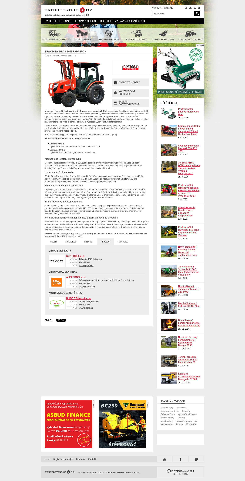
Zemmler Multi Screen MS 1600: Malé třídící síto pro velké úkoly (188, 270)
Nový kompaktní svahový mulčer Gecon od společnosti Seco (187, 250)
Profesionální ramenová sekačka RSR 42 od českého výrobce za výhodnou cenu (189, 190)
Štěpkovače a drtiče (170, 410)
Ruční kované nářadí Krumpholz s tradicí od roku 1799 (189, 322)
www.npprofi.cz (86, 265)
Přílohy (88, 241)
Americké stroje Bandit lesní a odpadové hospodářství (186, 211)
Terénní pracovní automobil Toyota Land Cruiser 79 (187, 359)
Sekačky (186, 410)
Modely (53, 241)
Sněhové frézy (167, 417)
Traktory (181, 417)
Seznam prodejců (85, 20)
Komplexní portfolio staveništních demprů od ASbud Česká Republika (189, 130)
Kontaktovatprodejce (124, 93)
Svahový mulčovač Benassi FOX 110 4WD (188, 148)
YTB (165, 459)
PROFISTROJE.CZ (68, 10)
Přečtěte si (105, 20)
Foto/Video (70, 241)
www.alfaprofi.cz (87, 286)
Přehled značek (63, 20)
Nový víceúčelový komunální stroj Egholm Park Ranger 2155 (188, 341)
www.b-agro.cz (86, 307)
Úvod (48, 20)
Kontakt (92, 459)
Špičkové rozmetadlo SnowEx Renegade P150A (189, 376)
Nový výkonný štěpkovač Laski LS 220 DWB (188, 289)
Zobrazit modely (127, 82)
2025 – (180, 472)
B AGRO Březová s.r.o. (78, 298)
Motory (179, 424)
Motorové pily (167, 407)
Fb (181, 459)
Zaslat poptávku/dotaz (126, 103)
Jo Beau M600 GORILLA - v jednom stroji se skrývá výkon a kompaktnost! (189, 168)
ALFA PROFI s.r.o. (76, 277)
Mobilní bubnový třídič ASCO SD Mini (189, 304)
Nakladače (181, 407)
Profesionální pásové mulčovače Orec (188, 111)
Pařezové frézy (168, 414)
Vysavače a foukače (187, 414)
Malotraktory (167, 421)
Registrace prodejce (63, 459)
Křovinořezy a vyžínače (186, 421)
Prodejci (105, 241)
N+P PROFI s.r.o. (75, 256)
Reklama (80, 459)
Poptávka (123, 241)
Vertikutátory (167, 424)
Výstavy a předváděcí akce (130, 20)
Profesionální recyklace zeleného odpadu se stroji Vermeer (188, 231)
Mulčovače (191, 424)
